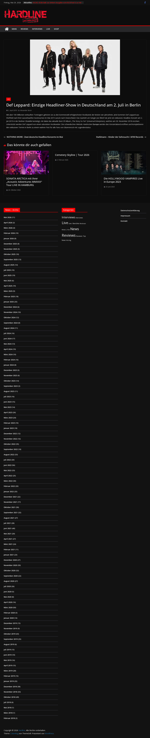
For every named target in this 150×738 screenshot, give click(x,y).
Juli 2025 (7, 270)
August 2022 (9, 454)
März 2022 (8, 481)
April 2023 (8, 412)
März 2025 (8, 291)
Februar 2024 (9, 360)
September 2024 (11, 323)
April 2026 (8, 222)
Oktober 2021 (9, 507)
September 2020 (11, 576)
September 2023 (11, 386)
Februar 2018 (9, 718)
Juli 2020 (7, 586)
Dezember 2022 (10, 433)
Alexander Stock (26, 110)
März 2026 (8, 228)
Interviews (37, 29)
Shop (56, 29)
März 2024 (8, 354)
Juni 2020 (8, 591)
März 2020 (8, 607)
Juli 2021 (7, 523)
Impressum (125, 216)
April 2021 (8, 539)
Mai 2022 (7, 470)
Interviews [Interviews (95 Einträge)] (68, 217)
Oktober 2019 (9, 634)
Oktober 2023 (9, 381)
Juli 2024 (7, 333)
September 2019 (11, 639)
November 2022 (10, 439)
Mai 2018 (7, 707)
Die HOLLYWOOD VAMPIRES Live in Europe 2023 (123, 180)
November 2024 (10, 312)
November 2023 (10, 375)
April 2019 (8, 665)
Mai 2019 (7, 660)
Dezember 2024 (10, 307)
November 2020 (10, 565)
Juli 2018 (7, 702)
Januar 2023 (9, 428)
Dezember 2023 (10, 370)
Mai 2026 (7, 217)
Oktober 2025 (9, 254)
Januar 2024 (9, 365)
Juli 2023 (7, 396)
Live (48, 29)
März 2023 (8, 417)
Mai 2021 (7, 533)
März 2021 (8, 544)
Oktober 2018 (9, 697)
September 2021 (11, 512)
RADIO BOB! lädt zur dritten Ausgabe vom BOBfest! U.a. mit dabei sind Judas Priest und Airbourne (57, 3)
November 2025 (10, 249)
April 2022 (8, 475)
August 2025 (9, 265)
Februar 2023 (9, 423)
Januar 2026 (9, 238)
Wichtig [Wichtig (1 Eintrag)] (68, 240)
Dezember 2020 (10, 560)
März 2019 (8, 671)
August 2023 (9, 391)
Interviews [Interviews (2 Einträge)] (79, 218)
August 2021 (9, 518)
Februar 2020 (9, 613)
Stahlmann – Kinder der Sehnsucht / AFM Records (121, 137)
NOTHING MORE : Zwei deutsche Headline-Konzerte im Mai (33, 137)
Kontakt (124, 221)
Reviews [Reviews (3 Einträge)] (79, 236)
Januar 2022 (9, 491)
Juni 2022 (8, 465)
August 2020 (9, 581)
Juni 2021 (8, 528)
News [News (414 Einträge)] (74, 229)
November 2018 (10, 692)
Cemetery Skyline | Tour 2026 (72, 155)
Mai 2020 (7, 597)
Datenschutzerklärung (130, 210)
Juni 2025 (8, 275)
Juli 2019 (7, 649)
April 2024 (8, 349)
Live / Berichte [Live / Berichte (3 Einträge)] (74, 223)
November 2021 (10, 502)
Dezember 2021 (10, 497)
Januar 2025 (9, 302)
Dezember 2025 (10, 244)
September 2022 (11, 449)
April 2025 (8, 286)
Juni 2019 (8, 655)
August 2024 (9, 328)
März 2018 (8, 713)
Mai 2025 (7, 280)
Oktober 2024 (9, 317)
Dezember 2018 (10, 686)
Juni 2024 (8, 338)
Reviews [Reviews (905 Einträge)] (69, 235)
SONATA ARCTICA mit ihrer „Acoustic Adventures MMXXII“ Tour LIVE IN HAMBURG (24, 182)
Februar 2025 (9, 296)
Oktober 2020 (9, 570)
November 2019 (10, 628)
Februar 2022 (9, 486)
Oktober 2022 (9, 444)
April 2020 (8, 602)
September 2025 (11, 259)
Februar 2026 (9, 233)
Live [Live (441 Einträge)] (65, 222)
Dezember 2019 (10, 623)
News (14, 29)
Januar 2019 (9, 681)
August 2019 (9, 644)
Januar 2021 (9, 555)
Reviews (24, 29)
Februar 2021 (9, 549)
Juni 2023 (8, 402)
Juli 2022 (7, 460)
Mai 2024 (7, 344)
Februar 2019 (9, 676)
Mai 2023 (7, 407)
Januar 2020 (9, 618)
